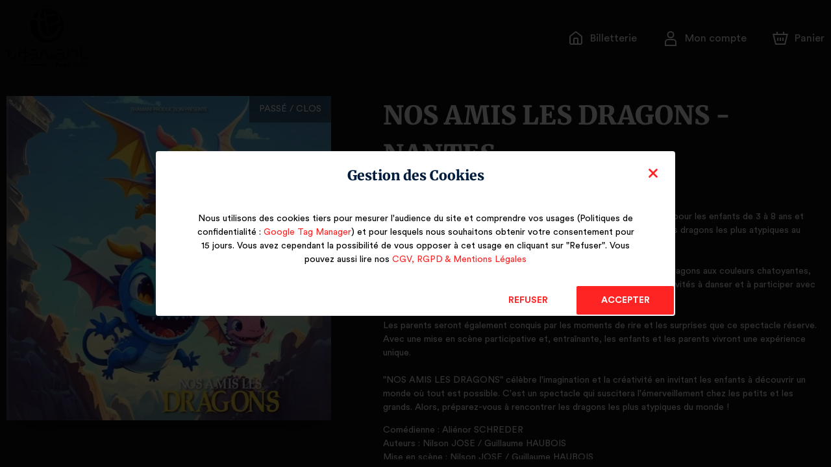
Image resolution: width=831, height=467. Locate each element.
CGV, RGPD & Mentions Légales (459, 259)
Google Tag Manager (304, 232)
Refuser (528, 300)
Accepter (625, 300)
